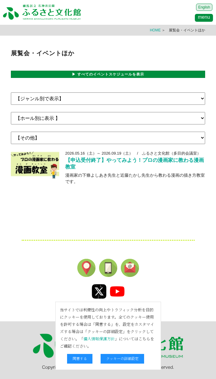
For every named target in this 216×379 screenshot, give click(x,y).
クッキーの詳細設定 (122, 358)
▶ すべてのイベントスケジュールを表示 (108, 74)
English (204, 7)
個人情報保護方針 (99, 339)
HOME (155, 30)
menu (204, 17)
